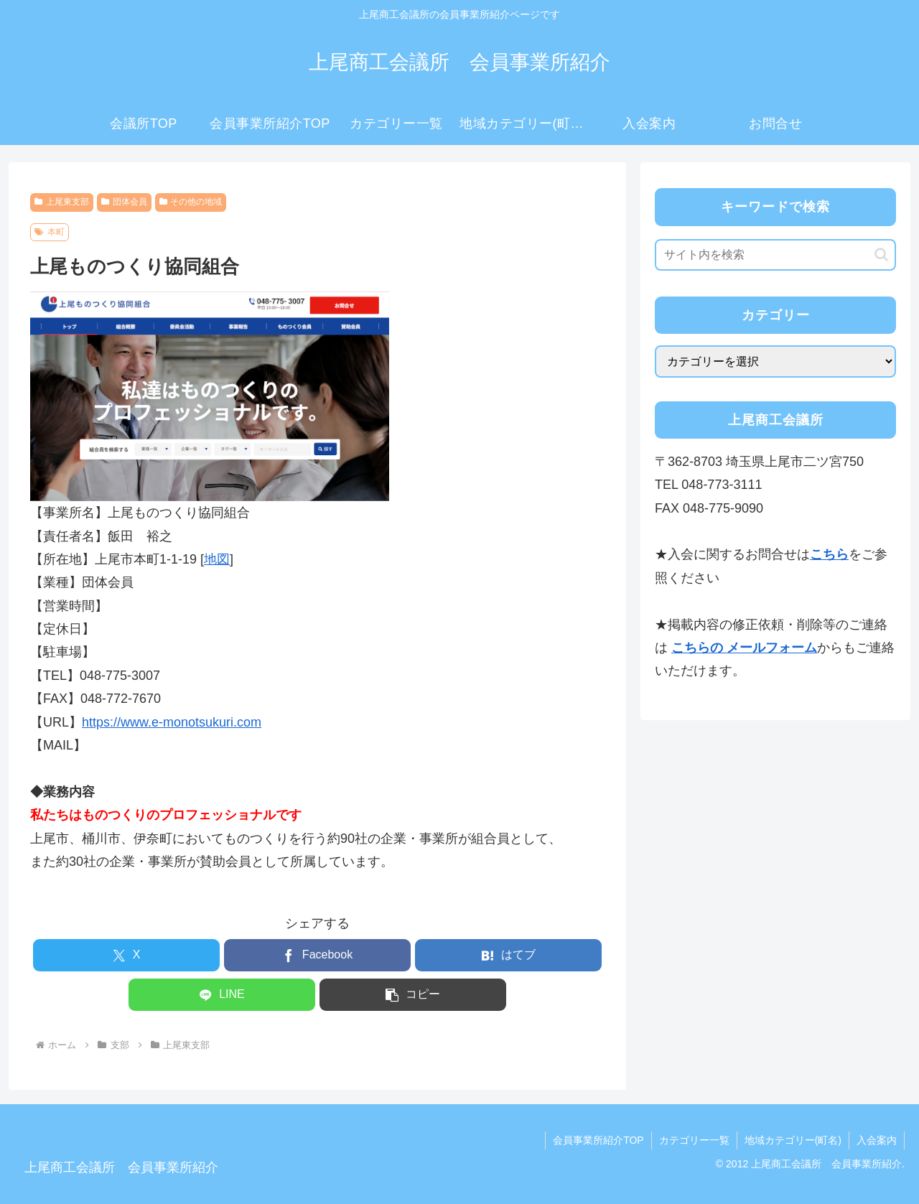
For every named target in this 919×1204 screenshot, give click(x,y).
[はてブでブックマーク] (508, 955)
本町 (49, 232)
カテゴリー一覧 (694, 1140)
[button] (412, 995)
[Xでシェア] (126, 955)
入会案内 (877, 1140)
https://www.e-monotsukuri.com (171, 722)
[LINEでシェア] (222, 995)
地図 (217, 559)
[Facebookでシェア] (317, 955)
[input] (775, 255)
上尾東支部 (61, 202)
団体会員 (124, 202)
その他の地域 (191, 202)
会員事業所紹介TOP (598, 1140)
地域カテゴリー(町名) (793, 1140)
